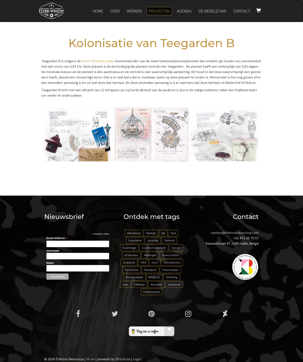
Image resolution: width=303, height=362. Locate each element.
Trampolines (131, 270)
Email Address (56, 238)
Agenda (184, 11)
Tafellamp (139, 284)
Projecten (159, 11)
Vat (163, 233)
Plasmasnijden (170, 270)
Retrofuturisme (172, 262)
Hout (173, 233)
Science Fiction (170, 255)
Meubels (151, 233)
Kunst (155, 262)
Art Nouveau (131, 255)
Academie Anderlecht (154, 248)
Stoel (125, 284)
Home (98, 11)
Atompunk (156, 284)
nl (88, 359)
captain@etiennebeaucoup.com (235, 232)
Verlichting (171, 277)
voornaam (52, 250)
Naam (50, 262)
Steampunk (174, 284)
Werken (134, 11)
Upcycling (152, 240)
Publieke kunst (151, 292)
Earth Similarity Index (98, 61)
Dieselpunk (150, 270)
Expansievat (135, 240)
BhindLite (123, 359)
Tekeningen (150, 255)
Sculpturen (129, 262)
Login (137, 359)
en (93, 359)
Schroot (176, 248)
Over (115, 11)
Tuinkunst (169, 240)
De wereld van (212, 11)
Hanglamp (154, 277)
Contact (241, 11)
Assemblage (129, 248)
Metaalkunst (133, 233)
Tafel (143, 262)
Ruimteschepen (134, 277)
